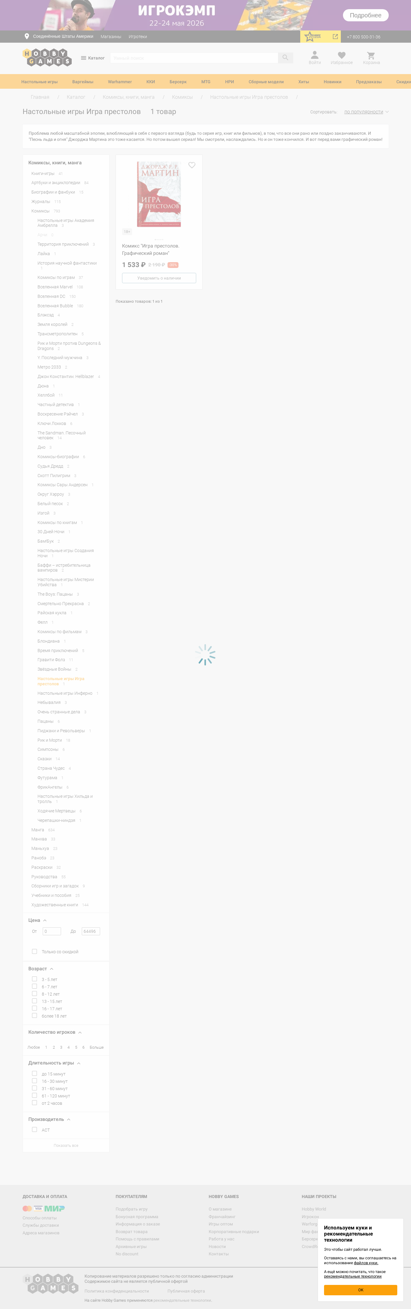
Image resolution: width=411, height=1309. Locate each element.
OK (360, 1290)
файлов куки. (366, 1263)
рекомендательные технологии (353, 1276)
